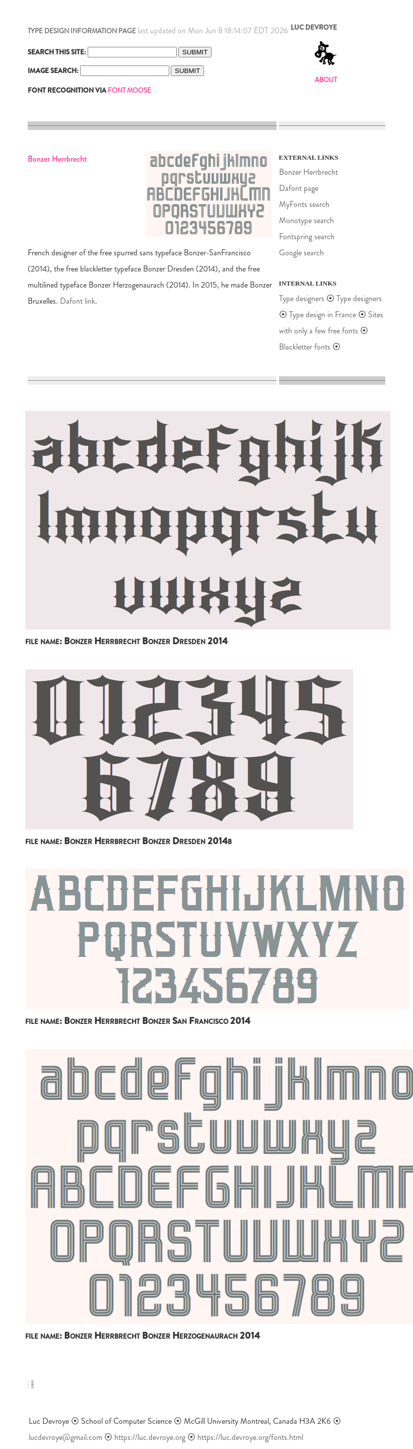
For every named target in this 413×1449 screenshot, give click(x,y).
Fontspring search (306, 236)
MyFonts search (304, 204)
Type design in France (322, 314)
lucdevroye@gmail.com (65, 1437)
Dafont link (77, 301)
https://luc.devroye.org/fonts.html (250, 1437)
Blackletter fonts (304, 347)
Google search (301, 252)
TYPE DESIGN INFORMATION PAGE (82, 31)
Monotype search (306, 220)
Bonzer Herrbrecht (308, 172)
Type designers (301, 298)
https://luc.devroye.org (149, 1437)
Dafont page (298, 188)
